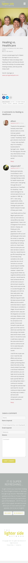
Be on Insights (18, 513)
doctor (12, 102)
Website (4, 435)
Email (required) (7, 428)
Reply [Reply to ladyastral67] (12, 402)
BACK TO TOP (14, 549)
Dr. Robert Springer (20, 102)
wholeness (21, 103)
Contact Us (18, 545)
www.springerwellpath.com (10, 75)
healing (4, 103)
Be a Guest (8, 513)
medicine (15, 103)
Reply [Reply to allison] (12, 161)
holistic (10, 103)
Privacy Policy (10, 545)
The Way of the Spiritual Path (9, 48)
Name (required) (7, 420)
